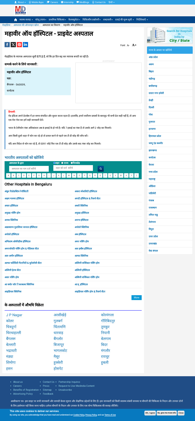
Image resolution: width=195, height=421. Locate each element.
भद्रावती (11, 350)
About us (18, 381)
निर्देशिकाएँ (142, 19)
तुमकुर (105, 327)
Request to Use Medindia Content (76, 385)
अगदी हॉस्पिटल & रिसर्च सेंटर (87, 198)
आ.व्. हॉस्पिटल (81, 284)
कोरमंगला (107, 315)
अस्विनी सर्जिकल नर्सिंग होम (87, 277)
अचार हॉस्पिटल (11, 205)
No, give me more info (167, 413)
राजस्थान (153, 207)
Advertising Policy (23, 393)
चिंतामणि (60, 327)
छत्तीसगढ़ (153, 86)
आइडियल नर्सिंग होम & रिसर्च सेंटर (90, 291)
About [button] (20, 2)
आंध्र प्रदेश (153, 57)
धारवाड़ (58, 333)
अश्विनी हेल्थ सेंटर (13, 270)
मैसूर (57, 356)
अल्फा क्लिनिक (81, 255)
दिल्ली (151, 107)
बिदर (104, 345)
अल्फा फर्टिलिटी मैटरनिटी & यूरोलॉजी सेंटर (23, 263)
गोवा (151, 114)
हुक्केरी (58, 362)
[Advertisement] (98, 82)
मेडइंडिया (6, 25)
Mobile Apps (36, 2)
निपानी (105, 333)
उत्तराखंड (153, 243)
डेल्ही (151, 100)
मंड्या (9, 356)
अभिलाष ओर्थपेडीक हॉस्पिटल (17, 241)
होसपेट (58, 368)
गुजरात (152, 121)
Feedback (48, 393)
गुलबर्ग (58, 321)
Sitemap (47, 389)
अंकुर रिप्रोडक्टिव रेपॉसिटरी (16, 191)
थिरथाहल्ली (13, 333)
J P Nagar (14, 315)
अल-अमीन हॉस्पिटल (14, 255)
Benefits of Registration (26, 389)
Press (46, 385)
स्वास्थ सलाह (26, 19)
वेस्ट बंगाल (153, 250)
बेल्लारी (11, 345)
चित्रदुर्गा (11, 327)
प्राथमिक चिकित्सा (57, 19)
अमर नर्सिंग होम (82, 241)
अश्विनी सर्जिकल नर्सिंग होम (87, 263)
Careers (52, 2)
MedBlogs (83, 2)
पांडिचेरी (152, 193)
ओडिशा (152, 186)
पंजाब (151, 200)
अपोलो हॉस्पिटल (12, 234)
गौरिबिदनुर (108, 321)
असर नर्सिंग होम (12, 277)
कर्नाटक (152, 157)
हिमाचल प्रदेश (155, 136)
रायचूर (105, 356)
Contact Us (99, 2)
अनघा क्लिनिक (11, 220)
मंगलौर (105, 350)
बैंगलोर (58, 339)
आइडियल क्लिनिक (13, 291)
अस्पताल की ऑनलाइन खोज (26, 25)
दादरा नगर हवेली (156, 93)
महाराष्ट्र (152, 179)
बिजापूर (59, 345)
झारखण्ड (153, 150)
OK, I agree (150, 413)
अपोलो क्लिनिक (82, 227)
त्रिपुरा (151, 229)
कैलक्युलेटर (74, 19)
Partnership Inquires (69, 381)
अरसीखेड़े (60, 315)
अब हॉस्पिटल (80, 234)
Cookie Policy (78, 415)
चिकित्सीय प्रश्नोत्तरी (92, 19)
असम (151, 64)
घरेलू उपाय (40, 19)
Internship (67, 2)
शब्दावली (108, 19)
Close (181, 413)
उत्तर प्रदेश (153, 236)
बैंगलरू (11, 339)
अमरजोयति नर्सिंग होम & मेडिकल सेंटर (22, 248)
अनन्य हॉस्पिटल (81, 220)
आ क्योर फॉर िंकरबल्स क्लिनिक (19, 284)
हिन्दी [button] (112, 2)
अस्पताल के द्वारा (16, 163)
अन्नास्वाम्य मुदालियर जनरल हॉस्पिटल (21, 227)
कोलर (10, 321)
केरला (151, 164)
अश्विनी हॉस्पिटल (82, 270)
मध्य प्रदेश (153, 171)
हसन (9, 368)
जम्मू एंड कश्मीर (156, 143)
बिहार (151, 71)
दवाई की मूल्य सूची (124, 19)
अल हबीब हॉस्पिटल (83, 248)
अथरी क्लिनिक (81, 205)
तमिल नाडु (153, 214)
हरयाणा (152, 128)
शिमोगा (11, 362)
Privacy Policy (91, 415)
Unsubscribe (65, 389)
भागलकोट (60, 350)
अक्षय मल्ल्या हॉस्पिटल (14, 198)
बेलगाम (106, 339)
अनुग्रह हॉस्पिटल (82, 212)
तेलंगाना (152, 222)
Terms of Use (110, 415)
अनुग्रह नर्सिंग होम (12, 212)
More (136, 297)
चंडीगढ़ (152, 78)
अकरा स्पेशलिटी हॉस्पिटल (86, 191)
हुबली (104, 362)
